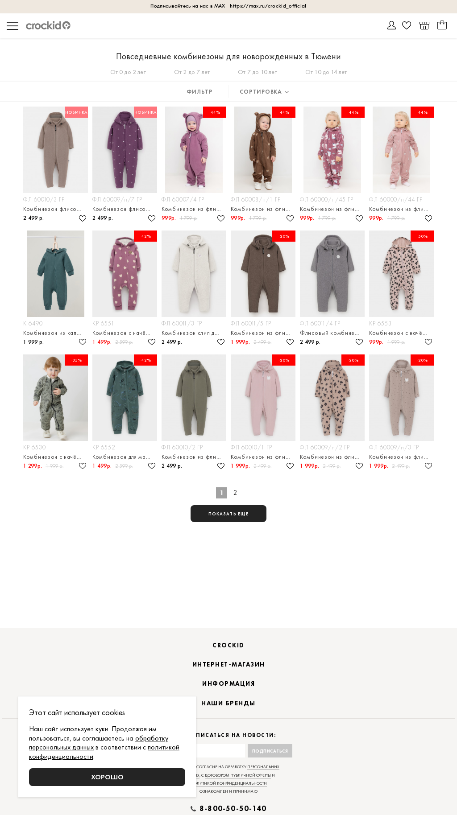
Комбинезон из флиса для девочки (194, 209)
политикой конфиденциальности (229, 783)
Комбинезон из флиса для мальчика (263, 209)
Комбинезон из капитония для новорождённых (55, 333)
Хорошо (107, 777)
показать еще (228, 514)
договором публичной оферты (238, 775)
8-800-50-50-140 (232, 808)
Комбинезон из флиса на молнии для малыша (194, 457)
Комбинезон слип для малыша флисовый (194, 333)
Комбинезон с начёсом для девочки (124, 333)
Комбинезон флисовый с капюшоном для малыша (55, 209)
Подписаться (270, 751)
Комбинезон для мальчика (124, 457)
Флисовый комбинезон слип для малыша (332, 333)
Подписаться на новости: (228, 735)
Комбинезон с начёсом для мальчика (55, 457)
